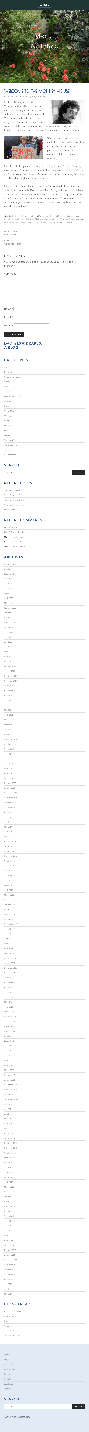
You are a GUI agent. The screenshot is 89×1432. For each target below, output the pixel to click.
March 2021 (9, 720)
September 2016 (11, 982)
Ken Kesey (30, 219)
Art (5, 367)
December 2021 (10, 676)
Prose (42, 96)
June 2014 (8, 1114)
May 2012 (8, 1235)
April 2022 (8, 656)
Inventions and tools (12, 396)
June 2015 (8, 1055)
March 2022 (9, 661)
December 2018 (10, 851)
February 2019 (10, 841)
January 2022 (9, 671)
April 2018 (8, 890)
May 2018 (8, 885)
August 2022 (9, 637)
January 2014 (9, 1138)
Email (8, 317)
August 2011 (9, 1279)
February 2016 (10, 1016)
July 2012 (8, 1226)
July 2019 (8, 817)
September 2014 (11, 1099)
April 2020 (8, 773)
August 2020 (9, 754)
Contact (7, 1388)
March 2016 (9, 1012)
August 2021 (9, 695)
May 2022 (8, 651)
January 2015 (9, 1080)
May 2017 (8, 943)
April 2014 (8, 1123)
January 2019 (9, 846)
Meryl (34, 96)
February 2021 (10, 724)
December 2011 (10, 1260)
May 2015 (8, 1060)
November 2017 (10, 914)
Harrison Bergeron (18, 219)
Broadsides (8, 1383)
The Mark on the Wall (12, 1336)
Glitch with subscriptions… (15, 505)
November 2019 (10, 798)
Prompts (7, 1379)
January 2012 (9, 1255)
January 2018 (9, 904)
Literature (8, 406)
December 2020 (10, 734)
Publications (8, 1364)
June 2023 (8, 588)
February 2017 (10, 958)
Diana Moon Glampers (47, 216)
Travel (6, 450)
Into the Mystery (18, 537)
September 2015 (11, 1041)
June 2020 (8, 763)
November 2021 (10, 681)
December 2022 (10, 617)
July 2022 (8, 642)
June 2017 (8, 939)
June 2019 (8, 822)
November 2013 (10, 1148)
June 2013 (8, 1172)
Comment (11, 273)
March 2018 (9, 895)
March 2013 (9, 1187)
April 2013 (8, 1182)
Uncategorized (10, 455)
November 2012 (10, 1206)
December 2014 (10, 1085)
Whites (69, 222)
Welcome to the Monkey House (52, 222)
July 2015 (8, 1050)
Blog (6, 1359)
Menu (46, 5)
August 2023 (9, 578)
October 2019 (10, 802)
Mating (38, 219)
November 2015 (10, 1031)
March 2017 (9, 953)
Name (8, 308)
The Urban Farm (10, 445)
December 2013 (10, 1143)
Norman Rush (54, 219)
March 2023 (9, 603)
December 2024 (10, 564)
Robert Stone (14, 222)
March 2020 (9, 778)
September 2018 (11, 866)
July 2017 (8, 934)
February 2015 (10, 1075)
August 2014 (9, 1104)
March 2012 (9, 1245)
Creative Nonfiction (12, 377)
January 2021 (9, 729)
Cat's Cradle (32, 216)
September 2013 (11, 1158)
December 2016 (10, 968)
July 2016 (8, 992)
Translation (16, 527)
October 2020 (10, 744)
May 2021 (8, 710)
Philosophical (9, 416)
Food (6, 386)
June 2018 (8, 880)
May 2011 (8, 1294)
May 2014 (8, 1119)
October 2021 (10, 686)
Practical (8, 425)
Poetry (7, 420)
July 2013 (8, 1167)
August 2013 (9, 1162)
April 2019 (8, 832)
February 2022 (10, 666)
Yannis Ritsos (9, 510)
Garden (7, 391)
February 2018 (10, 900)
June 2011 (8, 1289)
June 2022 (8, 647)
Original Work (10, 411)
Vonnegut (35, 222)
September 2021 (11, 690)
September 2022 (11, 632)
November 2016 (10, 973)
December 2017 (10, 909)
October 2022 (10, 627)
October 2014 (10, 1094)
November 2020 (10, 739)
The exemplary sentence (14, 500)
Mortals (45, 219)
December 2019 (10, 793)
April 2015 (8, 1065)
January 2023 (9, 613)
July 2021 (8, 700)
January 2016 (9, 1021)
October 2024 (10, 569)
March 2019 (9, 836)
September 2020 (11, 749)
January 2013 (9, 1196)
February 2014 (10, 1133)
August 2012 (9, 1221)
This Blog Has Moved (12, 490)
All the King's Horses (18, 216)
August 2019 (9, 812)
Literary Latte (9, 1321)
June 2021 (8, 705)
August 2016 (9, 987)
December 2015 (10, 1026)
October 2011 (10, 1269)
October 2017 (10, 919)
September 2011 (11, 1274)
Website (9, 325)
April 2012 (8, 1240)
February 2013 (10, 1192)
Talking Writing (10, 1331)
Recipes (7, 435)
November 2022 (10, 622)
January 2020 (9, 788)
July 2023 (8, 583)
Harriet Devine (10, 1316)
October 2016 (10, 977)
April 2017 (8, 948)
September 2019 (11, 807)
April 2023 (8, 598)
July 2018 (8, 875)
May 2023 (8, 593)
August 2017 (9, 929)
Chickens (8, 372)
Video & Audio (9, 1369)
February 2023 (10, 608)
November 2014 (10, 1089)
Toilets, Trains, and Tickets (14, 495)
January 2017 (9, 963)
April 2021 (8, 715)
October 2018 (10, 861)
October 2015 (10, 1036)
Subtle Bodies (25, 222)
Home (6, 1354)
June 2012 (8, 1230)
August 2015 (9, 1046)
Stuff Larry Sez (10, 440)
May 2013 (8, 1177)
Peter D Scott (9, 532)
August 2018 (9, 871)
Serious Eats (9, 1326)
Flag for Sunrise (63, 216)
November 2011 (10, 1264)
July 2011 (8, 1284)
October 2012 (10, 1211)
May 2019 (8, 827)
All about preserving (12, 1311)
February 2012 (10, 1250)
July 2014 (8, 1109)
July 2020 (8, 759)
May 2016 (8, 1002)
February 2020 (10, 783)
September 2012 (11, 1216)
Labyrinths (8, 401)
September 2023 (11, 574)
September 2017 (11, 924)
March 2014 (9, 1128)
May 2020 (8, 768)
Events (7, 382)
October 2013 (10, 1153)
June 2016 (8, 997)
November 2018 (10, 856)
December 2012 (10, 1201)
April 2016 (8, 1007)
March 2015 (9, 1070)
